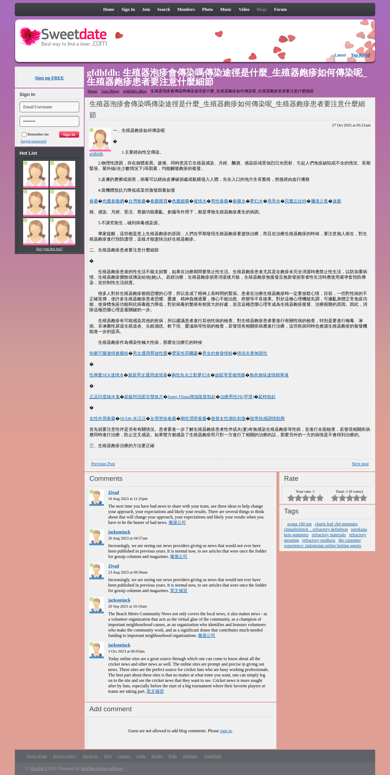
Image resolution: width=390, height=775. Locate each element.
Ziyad (113, 492)
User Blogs (110, 91)
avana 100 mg (299, 523)
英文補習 (178, 590)
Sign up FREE (49, 77)
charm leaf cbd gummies (336, 523)
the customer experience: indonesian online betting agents (322, 543)
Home (92, 91)
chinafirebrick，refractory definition (316, 529)
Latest (340, 55)
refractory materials (329, 534)
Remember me (35, 134)
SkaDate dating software (102, 768)
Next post (360, 463)
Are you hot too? (49, 248)
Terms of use (36, 756)
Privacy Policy (64, 756)
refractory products (318, 540)
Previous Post (103, 463)
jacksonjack (119, 531)
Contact (124, 756)
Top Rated (360, 55)
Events (157, 756)
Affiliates (190, 756)
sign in (226, 730)
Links (140, 756)
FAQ (108, 756)
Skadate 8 (38, 768)
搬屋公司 (177, 522)
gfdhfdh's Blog (135, 91)
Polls (173, 756)
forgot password (33, 141)
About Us (90, 756)
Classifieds (212, 756)
